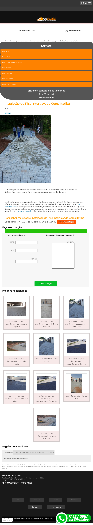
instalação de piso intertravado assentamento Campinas (46, 398)
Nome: (23, 242)
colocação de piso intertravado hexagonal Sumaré (46, 436)
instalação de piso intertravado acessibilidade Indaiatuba (76, 324)
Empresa (36, 500)
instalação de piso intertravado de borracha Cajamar (16, 324)
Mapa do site (56, 507)
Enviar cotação (45, 283)
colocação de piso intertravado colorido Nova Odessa (46, 324)
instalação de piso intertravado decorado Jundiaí (16, 361)
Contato (35, 507)
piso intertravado (24, 211)
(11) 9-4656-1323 (27, 30)
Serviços (74, 500)
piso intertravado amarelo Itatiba (46, 360)
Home (18, 500)
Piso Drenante (7, 68)
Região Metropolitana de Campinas (30, 452)
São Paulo (50, 452)
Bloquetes (5, 51)
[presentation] (23, 271)
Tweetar (8, 113)
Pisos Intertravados (9, 84)
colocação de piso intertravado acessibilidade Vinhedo (16, 398)
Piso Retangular (8, 73)
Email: (23, 250)
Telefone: (27, 260)
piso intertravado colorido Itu (76, 397)
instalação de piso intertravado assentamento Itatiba (76, 361)
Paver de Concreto (9, 57)
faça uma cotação (66, 222)
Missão (55, 500)
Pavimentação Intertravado (12, 62)
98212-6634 (75, 30)
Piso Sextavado (7, 79)
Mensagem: (63, 255)
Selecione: (9, 452)
